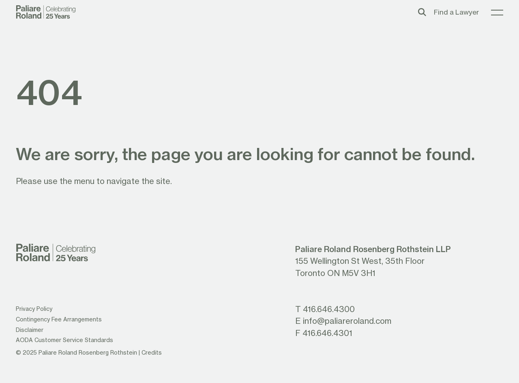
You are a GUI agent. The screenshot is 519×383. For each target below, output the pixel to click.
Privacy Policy (34, 309)
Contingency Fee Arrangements (59, 319)
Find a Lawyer (456, 12)
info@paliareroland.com (347, 320)
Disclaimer (29, 330)
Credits (152, 352)
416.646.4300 (329, 309)
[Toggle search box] (422, 12)
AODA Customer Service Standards (64, 340)
